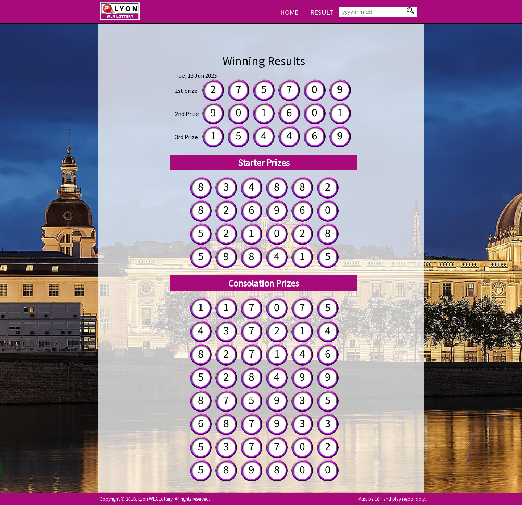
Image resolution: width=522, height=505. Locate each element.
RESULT (321, 12)
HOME (289, 12)
